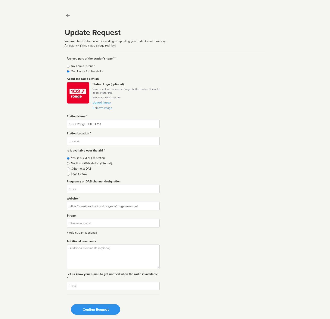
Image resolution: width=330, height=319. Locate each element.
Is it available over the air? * (86, 150)
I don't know (79, 174)
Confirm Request (96, 309)
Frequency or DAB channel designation (94, 181)
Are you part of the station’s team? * (91, 58)
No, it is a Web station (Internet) (91, 163)
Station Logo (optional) (108, 84)
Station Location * (79, 133)
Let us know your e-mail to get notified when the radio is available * (112, 276)
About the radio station (83, 79)
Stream (72, 215)
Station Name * (77, 116)
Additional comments (81, 241)
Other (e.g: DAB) (81, 168)
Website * (73, 198)
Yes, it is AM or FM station (88, 158)
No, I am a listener (83, 66)
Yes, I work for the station (87, 71)
